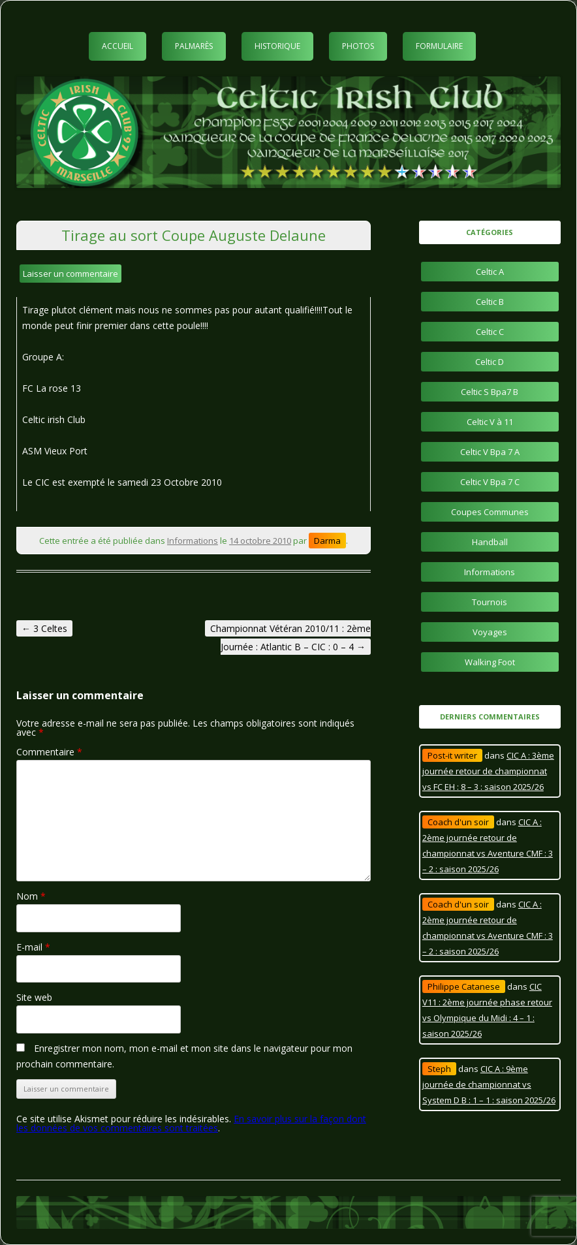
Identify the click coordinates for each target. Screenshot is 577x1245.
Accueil (117, 46)
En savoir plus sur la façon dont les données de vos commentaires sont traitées (191, 1123)
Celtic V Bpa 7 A (490, 452)
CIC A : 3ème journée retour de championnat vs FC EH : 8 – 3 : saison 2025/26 (488, 771)
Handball (490, 542)
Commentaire (49, 752)
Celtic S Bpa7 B (489, 392)
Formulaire (439, 46)
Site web (34, 997)
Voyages (490, 632)
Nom (31, 896)
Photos (358, 46)
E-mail (33, 947)
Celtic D (489, 362)
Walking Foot (490, 662)
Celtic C (490, 332)
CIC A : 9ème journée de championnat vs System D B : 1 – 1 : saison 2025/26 (488, 1084)
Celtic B (490, 301)
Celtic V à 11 (490, 422)
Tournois (489, 602)
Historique (277, 46)
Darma (327, 540)
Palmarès (194, 46)
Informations (192, 540)
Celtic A (490, 271)
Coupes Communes (490, 512)
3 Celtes (44, 628)
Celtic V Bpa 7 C (490, 482)
